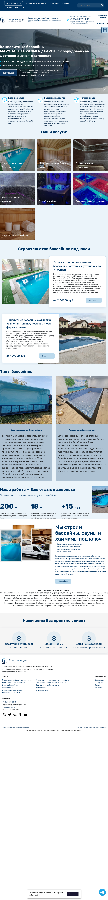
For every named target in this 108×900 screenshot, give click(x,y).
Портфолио (54, 3)
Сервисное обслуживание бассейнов (50, 683)
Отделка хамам (41, 690)
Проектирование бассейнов (13, 683)
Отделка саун (41, 688)
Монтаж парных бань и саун (47, 685)
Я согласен (72, 894)
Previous (100, 89)
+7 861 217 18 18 (37, 75)
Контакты (19, 8)
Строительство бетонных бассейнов (17, 680)
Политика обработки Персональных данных (15, 727)
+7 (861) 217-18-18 (79, 19)
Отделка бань (7, 688)
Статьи (9, 8)
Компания (66, 3)
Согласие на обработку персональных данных (91, 727)
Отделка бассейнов (10, 685)
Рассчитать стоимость (35, 3)
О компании (99, 680)
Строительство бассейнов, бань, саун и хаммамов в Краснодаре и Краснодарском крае (44, 20)
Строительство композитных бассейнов (52, 680)
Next (104, 89)
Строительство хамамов (12, 690)
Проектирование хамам (11, 693)
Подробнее (8, 73)
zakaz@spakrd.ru (8, 707)
